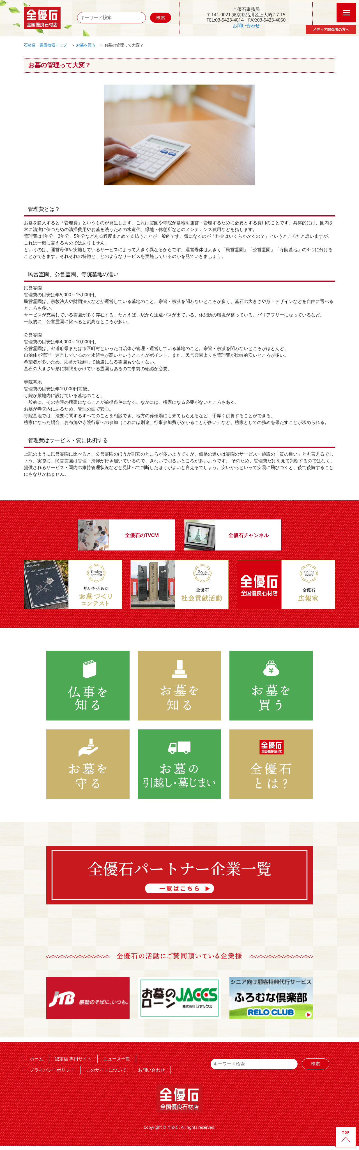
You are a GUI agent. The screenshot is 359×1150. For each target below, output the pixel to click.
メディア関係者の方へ (331, 29)
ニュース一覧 (116, 1058)
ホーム (36, 1058)
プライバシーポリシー (52, 1070)
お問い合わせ (246, 25)
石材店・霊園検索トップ (45, 45)
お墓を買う (86, 45)
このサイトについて (106, 1070)
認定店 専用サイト (73, 1058)
